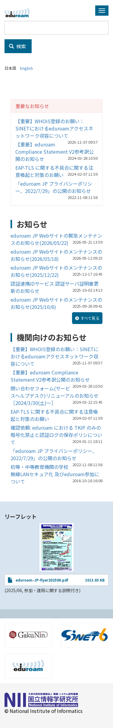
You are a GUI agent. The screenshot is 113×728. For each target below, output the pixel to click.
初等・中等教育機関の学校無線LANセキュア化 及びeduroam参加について (55, 474)
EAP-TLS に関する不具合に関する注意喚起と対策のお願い (54, 171)
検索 (17, 46)
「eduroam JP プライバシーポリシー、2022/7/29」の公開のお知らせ (53, 187)
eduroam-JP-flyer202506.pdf (42, 579)
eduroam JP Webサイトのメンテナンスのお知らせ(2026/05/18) (56, 255)
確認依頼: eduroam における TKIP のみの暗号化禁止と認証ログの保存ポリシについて (56, 435)
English (26, 68)
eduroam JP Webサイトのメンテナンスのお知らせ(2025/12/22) (56, 271)
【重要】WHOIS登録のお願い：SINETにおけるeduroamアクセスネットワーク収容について (54, 128)
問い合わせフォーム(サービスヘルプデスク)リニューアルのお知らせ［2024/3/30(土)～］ (55, 395)
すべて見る (89, 318)
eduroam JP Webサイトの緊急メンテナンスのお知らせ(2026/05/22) (56, 239)
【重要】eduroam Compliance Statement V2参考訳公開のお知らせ (54, 151)
